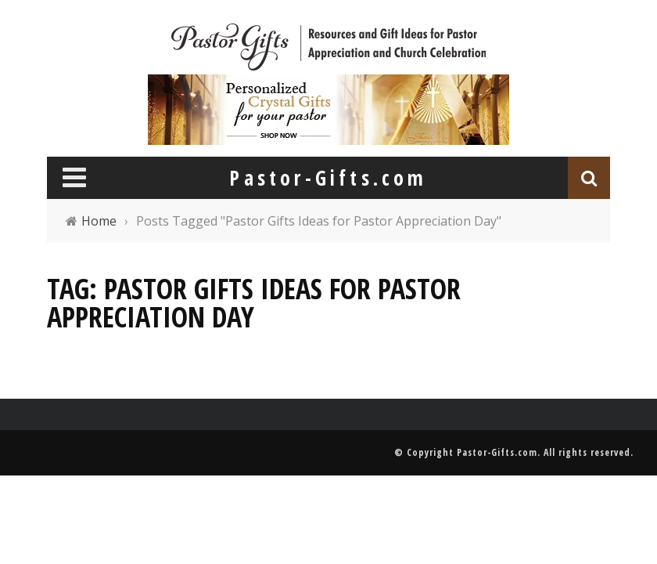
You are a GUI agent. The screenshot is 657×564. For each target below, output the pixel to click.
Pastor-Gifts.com (497, 452)
